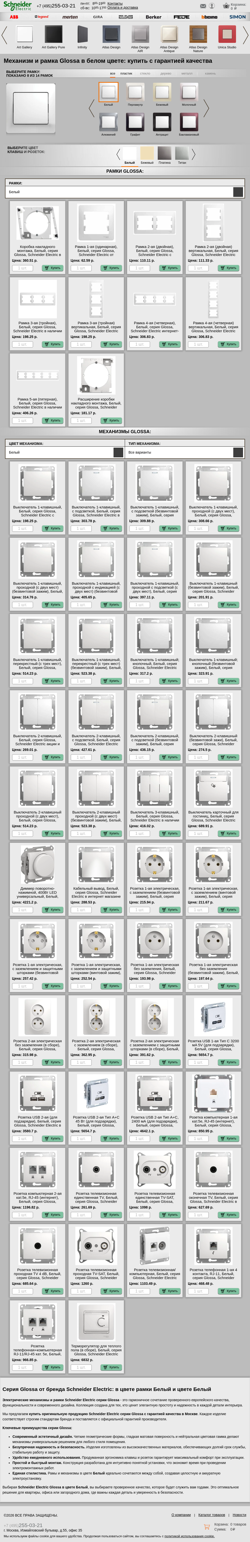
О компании (181, 1515)
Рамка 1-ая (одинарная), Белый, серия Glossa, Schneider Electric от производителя (96, 253)
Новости (239, 1515)
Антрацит (162, 134)
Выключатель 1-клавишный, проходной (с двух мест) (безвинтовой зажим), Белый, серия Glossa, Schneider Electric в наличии (37, 591)
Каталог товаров (211, 1515)
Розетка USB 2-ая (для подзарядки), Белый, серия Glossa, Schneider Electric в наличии (37, 1123)
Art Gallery (24, 47)
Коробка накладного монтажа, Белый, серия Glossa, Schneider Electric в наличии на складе (37, 253)
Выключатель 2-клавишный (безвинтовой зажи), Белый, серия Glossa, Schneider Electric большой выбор (213, 742)
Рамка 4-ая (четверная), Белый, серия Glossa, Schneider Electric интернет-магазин (155, 329)
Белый (108, 104)
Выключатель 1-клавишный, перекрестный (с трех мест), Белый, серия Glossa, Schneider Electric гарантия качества (37, 668)
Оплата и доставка (123, 7)
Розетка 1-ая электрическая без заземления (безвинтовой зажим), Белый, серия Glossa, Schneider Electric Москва (213, 973)
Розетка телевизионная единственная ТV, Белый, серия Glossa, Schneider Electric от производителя (96, 1200)
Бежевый (162, 104)
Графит (135, 134)
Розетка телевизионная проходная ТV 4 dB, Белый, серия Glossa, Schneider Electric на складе (37, 1276)
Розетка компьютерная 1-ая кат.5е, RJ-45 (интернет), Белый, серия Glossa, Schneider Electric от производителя (213, 1125)
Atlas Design (111, 47)
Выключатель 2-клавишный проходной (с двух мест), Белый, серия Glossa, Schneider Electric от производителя (37, 820)
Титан (182, 163)
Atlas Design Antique (169, 49)
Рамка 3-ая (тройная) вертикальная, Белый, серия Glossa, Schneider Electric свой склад (96, 329)
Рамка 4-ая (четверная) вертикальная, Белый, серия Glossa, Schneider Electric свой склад (213, 329)
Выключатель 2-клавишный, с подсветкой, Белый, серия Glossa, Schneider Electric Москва (96, 742)
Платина (165, 163)
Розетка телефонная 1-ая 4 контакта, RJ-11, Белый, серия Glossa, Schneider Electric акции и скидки (213, 1276)
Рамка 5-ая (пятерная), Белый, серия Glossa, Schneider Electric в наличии (37, 403)
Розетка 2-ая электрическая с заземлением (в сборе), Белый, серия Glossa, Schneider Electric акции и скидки (96, 1049)
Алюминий (108, 134)
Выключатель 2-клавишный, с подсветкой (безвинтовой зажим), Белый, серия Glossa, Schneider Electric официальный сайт (154, 744)
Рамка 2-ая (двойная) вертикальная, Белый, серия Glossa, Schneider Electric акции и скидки (213, 253)
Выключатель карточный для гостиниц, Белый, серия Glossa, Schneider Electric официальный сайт (213, 818)
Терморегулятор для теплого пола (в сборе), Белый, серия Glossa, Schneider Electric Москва (96, 1352)
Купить (52, 268)
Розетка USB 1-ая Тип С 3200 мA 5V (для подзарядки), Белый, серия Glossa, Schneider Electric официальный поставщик (213, 1049)
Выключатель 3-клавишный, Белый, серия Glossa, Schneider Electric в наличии (154, 816)
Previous (4, 35)
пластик (126, 73)
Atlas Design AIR (140, 49)
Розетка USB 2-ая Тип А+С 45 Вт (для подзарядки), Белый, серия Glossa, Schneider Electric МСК (96, 1123)
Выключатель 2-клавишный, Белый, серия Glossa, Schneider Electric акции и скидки (37, 742)
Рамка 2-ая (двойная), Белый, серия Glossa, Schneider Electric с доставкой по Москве (155, 253)
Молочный (189, 104)
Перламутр (135, 104)
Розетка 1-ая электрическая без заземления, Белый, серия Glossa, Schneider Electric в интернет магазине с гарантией (154, 973)
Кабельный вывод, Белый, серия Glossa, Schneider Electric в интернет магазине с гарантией (96, 894)
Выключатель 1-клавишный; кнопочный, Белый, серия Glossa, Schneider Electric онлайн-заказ (154, 666)
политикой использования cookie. (189, 1536)
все (112, 73)
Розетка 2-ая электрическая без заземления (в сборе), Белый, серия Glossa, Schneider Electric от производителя (37, 1049)
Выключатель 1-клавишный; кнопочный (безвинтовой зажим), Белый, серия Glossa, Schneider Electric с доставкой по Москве (213, 668)
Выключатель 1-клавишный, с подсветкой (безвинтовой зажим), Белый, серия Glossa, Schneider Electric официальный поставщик (154, 515)
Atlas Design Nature (198, 49)
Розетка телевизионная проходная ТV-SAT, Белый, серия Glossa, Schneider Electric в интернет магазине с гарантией (96, 1278)
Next (246, 35)
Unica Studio (227, 47)
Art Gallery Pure (53, 47)
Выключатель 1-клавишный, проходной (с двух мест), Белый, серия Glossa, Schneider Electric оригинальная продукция (213, 515)
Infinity (82, 47)
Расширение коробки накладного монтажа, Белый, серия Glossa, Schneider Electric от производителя (96, 405)
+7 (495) (56, 6)
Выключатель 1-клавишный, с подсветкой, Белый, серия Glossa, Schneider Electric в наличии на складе (96, 513)
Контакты (115, 3)
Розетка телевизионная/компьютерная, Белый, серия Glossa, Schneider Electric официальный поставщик (154, 1276)
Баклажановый (189, 134)
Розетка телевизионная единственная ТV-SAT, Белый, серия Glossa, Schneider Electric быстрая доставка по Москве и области (155, 1204)
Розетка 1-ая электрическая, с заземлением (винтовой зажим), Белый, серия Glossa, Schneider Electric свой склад (213, 896)
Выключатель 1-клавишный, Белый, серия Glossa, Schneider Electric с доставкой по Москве (37, 513)
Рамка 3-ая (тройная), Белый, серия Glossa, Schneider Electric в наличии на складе (37, 329)
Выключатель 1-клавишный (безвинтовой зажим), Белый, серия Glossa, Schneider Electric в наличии (213, 589)
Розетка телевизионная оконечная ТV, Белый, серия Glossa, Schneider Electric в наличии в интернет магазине (213, 1202)
